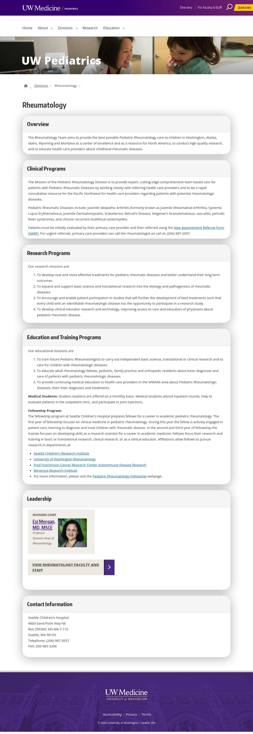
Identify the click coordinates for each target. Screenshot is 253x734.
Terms (146, 716)
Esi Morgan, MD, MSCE (44, 526)
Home (27, 27)
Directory (186, 7)
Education (111, 27)
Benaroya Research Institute (55, 472)
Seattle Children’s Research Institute (61, 455)
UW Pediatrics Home (25, 87)
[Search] (231, 16)
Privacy (131, 716)
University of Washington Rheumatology (65, 461)
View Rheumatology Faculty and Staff (65, 569)
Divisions (65, 27)
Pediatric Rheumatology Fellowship (120, 478)
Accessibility (112, 716)
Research (90, 27)
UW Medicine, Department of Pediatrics (50, 16)
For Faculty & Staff (210, 7)
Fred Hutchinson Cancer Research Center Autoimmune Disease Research (90, 467)
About (43, 27)
